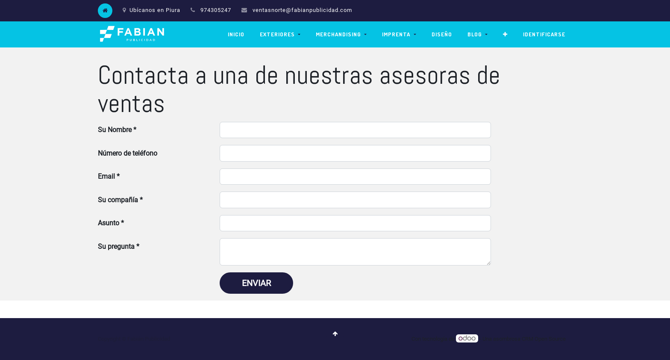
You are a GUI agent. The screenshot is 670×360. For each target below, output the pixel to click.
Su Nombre (115, 130)
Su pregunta (116, 246)
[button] (505, 34)
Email (106, 176)
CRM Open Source (544, 339)
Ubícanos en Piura (151, 10)
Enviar (256, 283)
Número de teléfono (127, 153)
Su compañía (118, 200)
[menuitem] (236, 34)
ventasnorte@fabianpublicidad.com (302, 10)
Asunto (108, 223)
